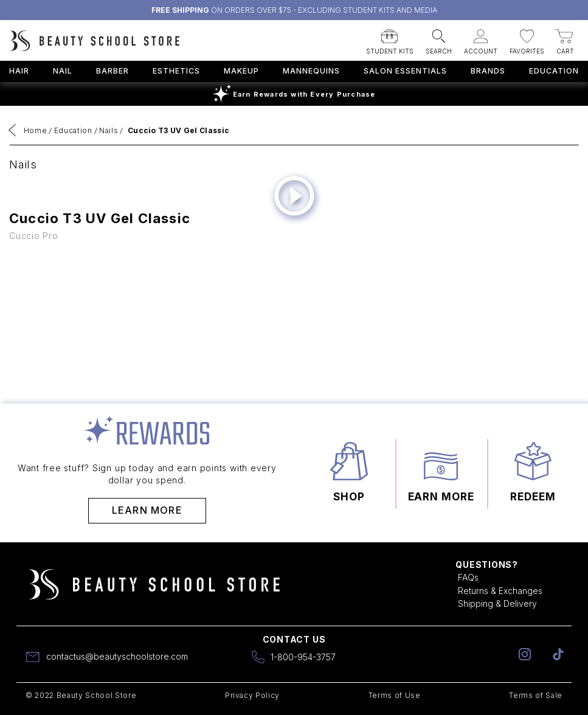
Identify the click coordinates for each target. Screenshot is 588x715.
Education (554, 70)
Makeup (241, 70)
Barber (112, 70)
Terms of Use (394, 695)
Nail (62, 70)
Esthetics (176, 70)
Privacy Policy (252, 695)
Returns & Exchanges (500, 590)
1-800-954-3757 (303, 657)
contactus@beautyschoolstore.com (117, 656)
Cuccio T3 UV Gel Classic (178, 130)
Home (35, 130)
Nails (108, 130)
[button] (389, 38)
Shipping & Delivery (497, 603)
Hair (19, 70)
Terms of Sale (535, 695)
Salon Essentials (405, 70)
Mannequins (311, 70)
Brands (488, 70)
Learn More (147, 510)
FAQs (468, 577)
